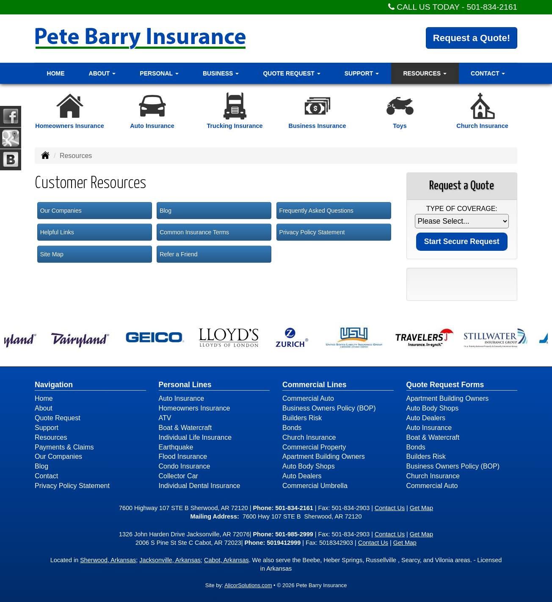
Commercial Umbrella (315, 485)
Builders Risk (302, 418)
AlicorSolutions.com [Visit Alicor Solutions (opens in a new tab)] (248, 585)
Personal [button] (159, 73)
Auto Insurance (181, 398)
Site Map (51, 254)
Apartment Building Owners (323, 456)
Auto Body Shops (308, 466)
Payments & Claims (64, 447)
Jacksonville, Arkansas (170, 560)
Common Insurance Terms (194, 232)
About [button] (102, 73)
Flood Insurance (183, 456)
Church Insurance (309, 437)
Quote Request (57, 418)
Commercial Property (314, 447)
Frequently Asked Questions (316, 210)
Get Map (421, 508)
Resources (51, 437)
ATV (165, 418)
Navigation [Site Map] (54, 384)
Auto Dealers (302, 476)
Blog (165, 210)
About (43, 408)
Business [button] (221, 73)
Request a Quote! (471, 38)
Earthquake (176, 447)
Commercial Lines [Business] (314, 384)
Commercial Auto (308, 398)
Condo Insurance (184, 466)
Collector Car (178, 476)
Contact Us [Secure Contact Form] (390, 508)
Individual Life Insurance (195, 437)
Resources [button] (425, 73)
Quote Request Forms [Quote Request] (445, 384)
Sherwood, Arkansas (108, 560)
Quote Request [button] (291, 73)
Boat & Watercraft (185, 427)
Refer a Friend (178, 254)
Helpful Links (57, 232)
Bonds (291, 427)
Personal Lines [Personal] (185, 384)
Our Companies (61, 210)
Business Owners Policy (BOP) (329, 408)
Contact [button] (488, 73)
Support (46, 427)
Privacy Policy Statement (312, 232)
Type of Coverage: (461, 208)
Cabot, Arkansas (226, 560)
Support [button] (362, 73)
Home (56, 73)
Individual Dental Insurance (199, 485)
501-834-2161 (492, 7)
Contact (46, 476)
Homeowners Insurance (194, 408)
